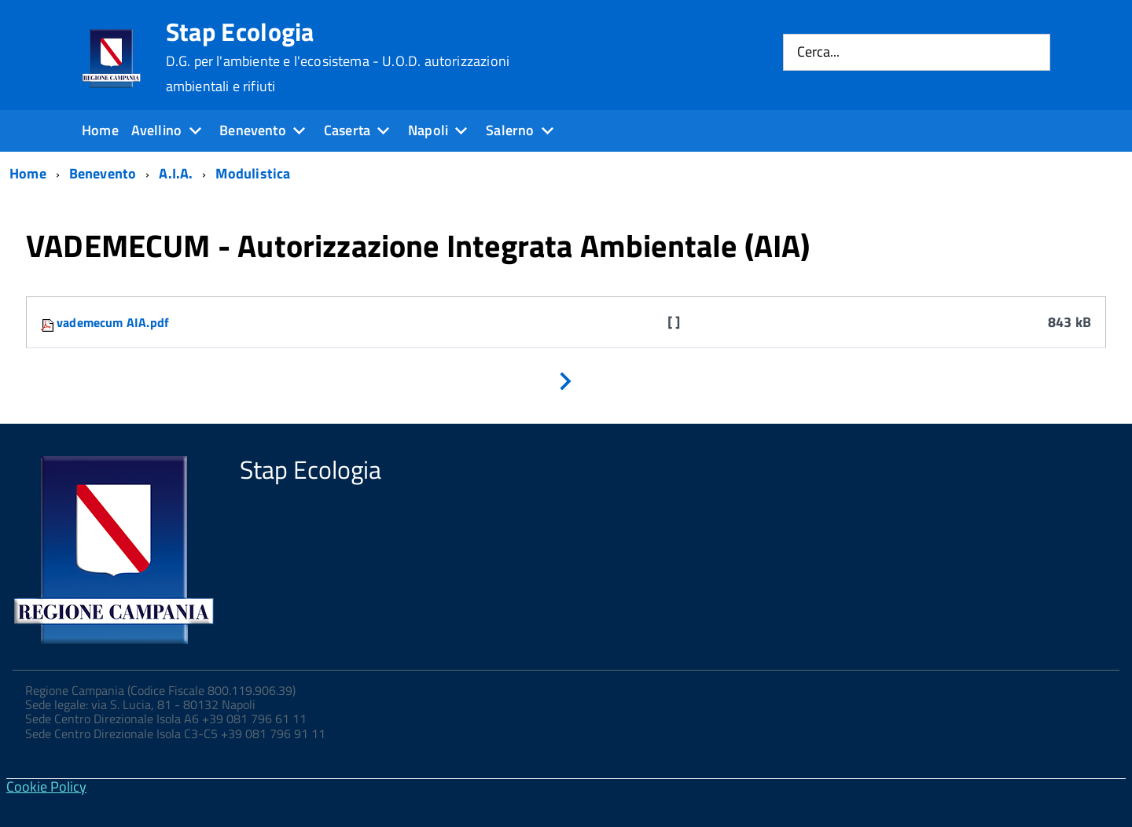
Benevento (252, 130)
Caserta (347, 130)
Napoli (428, 130)
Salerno (510, 130)
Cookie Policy (46, 786)
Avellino (156, 130)
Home (100, 130)
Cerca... (818, 52)
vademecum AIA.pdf (113, 322)
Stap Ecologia (337, 56)
